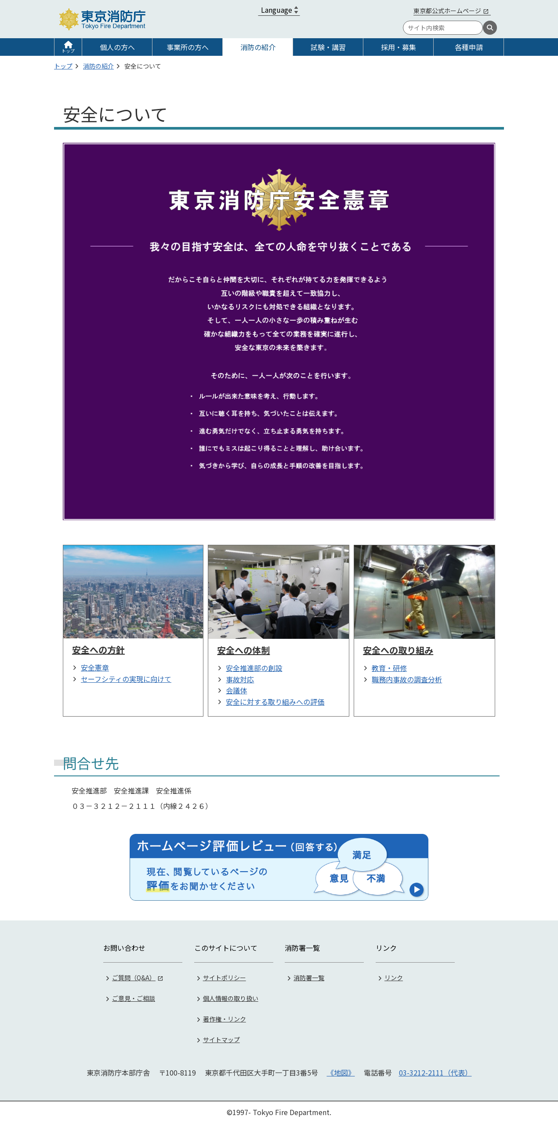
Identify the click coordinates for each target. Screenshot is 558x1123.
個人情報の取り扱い (230, 998)
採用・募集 (398, 47)
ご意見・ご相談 (133, 998)
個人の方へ (117, 47)
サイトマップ (221, 1039)
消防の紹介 (257, 47)
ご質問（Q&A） (134, 977)
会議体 (236, 690)
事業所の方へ (188, 47)
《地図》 (341, 1072)
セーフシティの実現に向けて (126, 679)
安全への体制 (243, 650)
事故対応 (240, 679)
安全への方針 (98, 649)
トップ (68, 50)
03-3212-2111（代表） (435, 1072)
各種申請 (469, 47)
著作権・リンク (224, 1018)
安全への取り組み (398, 650)
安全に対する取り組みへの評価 (275, 701)
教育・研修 (389, 668)
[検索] (490, 28)
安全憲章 (95, 667)
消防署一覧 (308, 977)
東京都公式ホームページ (447, 10)
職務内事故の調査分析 (407, 679)
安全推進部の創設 (254, 668)
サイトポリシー (224, 977)
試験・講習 (328, 47)
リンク (393, 977)
